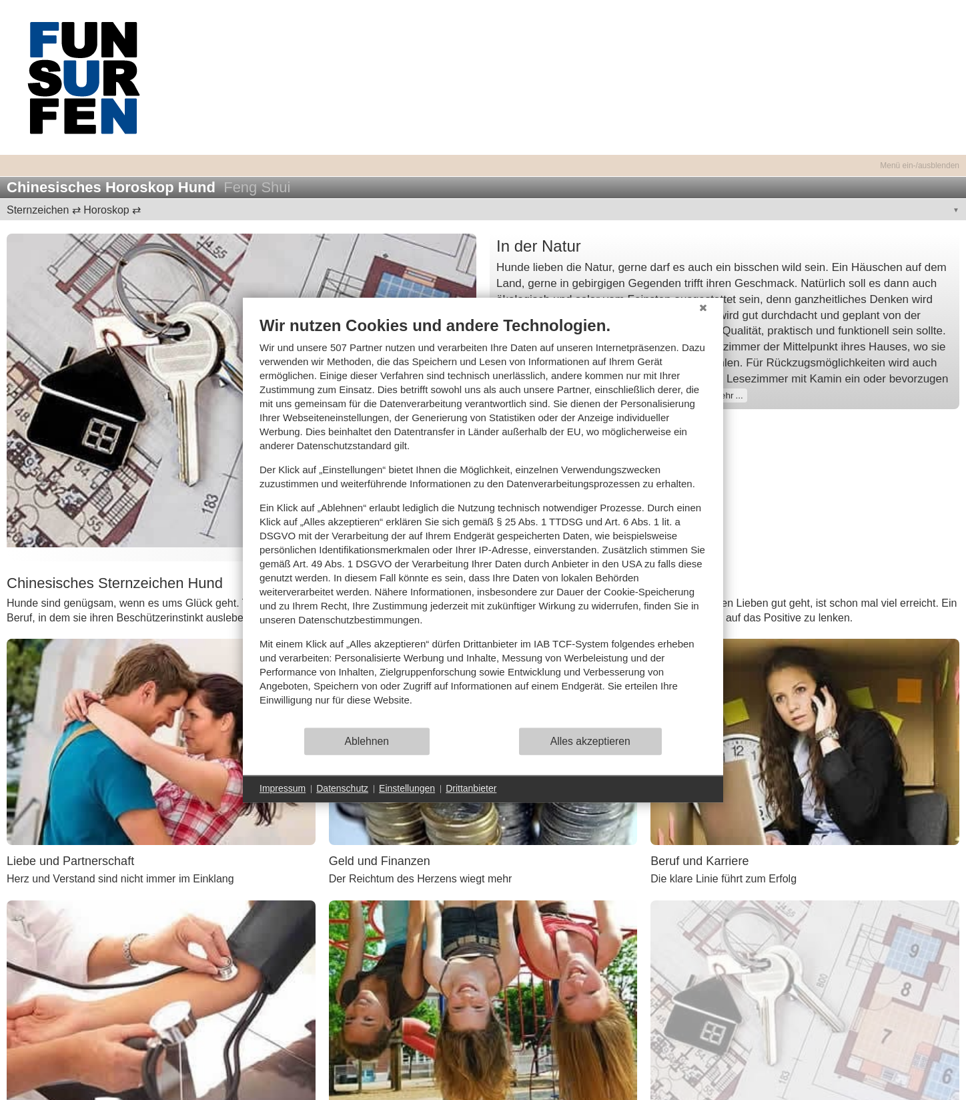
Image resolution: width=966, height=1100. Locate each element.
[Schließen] (703, 308)
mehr (723, 395)
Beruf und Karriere (699, 861)
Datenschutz (342, 788)
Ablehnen (367, 741)
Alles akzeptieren (590, 741)
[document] (483, 521)
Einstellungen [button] (407, 788)
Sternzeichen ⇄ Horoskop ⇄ (74, 210)
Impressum (283, 788)
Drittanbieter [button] (471, 788)
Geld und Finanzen (379, 861)
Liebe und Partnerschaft (70, 861)
